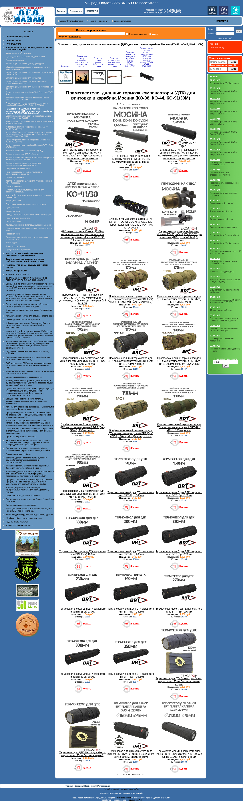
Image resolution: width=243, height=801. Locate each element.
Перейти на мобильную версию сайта (121, 789)
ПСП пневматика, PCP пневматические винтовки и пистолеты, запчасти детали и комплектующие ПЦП (29, 365)
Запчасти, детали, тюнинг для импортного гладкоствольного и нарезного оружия (23, 164)
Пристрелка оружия (14, 186)
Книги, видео (11, 243)
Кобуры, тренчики (13, 201)
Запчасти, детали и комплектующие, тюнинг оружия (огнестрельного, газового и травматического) (26, 460)
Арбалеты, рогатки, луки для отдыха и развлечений (29, 316)
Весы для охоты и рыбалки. (18, 454)
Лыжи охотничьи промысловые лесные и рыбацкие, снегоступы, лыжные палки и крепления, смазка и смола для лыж (30, 431)
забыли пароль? (224, 38)
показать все (138, 104)
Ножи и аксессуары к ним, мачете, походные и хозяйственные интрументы (25, 173)
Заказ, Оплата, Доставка (71, 21)
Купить (87, 170)
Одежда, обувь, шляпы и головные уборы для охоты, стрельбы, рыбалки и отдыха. (27, 305)
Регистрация (76, 11)
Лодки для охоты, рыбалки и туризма (23, 495)
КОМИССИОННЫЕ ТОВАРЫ (19, 525)
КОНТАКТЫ (92, 11)
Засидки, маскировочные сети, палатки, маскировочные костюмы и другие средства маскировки (26, 401)
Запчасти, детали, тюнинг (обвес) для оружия (25, 64)
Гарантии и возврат (98, 21)
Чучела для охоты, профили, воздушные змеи (25, 57)
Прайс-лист (90, 786)
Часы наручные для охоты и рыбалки (23, 319)
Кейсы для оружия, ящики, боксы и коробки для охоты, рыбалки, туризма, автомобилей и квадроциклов (28, 325)
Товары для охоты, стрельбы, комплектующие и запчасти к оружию (82, 61)
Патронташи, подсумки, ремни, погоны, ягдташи (26, 204)
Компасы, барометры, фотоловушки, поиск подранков (28, 225)
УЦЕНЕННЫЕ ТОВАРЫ (17, 522)
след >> (126, 104)
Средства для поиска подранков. (21, 505)
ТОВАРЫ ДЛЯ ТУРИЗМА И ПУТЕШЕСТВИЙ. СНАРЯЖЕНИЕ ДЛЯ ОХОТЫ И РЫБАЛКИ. (26, 279)
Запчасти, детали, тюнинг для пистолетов (23, 78)
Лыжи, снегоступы (13, 221)
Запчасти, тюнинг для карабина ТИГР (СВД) (24, 151)
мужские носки (124, 798)
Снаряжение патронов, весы (18, 169)
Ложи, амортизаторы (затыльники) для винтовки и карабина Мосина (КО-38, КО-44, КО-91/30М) (27, 104)
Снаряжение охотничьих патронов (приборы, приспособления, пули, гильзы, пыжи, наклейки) (28, 449)
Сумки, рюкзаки (12, 208)
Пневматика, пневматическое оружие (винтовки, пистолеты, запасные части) (28, 358)
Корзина (79, 786)
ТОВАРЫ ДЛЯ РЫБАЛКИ (17, 274)
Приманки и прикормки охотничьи (21, 437)
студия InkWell (135, 800)
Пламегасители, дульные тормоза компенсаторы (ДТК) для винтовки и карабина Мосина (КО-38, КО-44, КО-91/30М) (147, 57)
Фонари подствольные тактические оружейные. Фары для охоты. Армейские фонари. (28, 467)
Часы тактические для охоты (18, 218)
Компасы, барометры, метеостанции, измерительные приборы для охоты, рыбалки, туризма (27, 489)
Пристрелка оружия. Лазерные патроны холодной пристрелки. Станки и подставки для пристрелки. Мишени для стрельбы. (29, 415)
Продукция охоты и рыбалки (18, 250)
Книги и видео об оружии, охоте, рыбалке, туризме (29, 514)
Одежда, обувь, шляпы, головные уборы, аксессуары (28, 215)
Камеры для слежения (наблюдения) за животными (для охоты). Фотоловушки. (30, 408)
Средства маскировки (15, 60)
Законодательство (122, 21)
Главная (61, 11)
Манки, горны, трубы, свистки (18, 53)
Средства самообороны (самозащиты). (24, 377)
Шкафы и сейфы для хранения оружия (24, 518)
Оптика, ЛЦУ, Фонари (15, 177)
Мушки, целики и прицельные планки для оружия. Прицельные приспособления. (29, 510)
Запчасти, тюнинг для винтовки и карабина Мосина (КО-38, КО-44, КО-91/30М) (27, 99)
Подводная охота (13, 234)
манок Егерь (75, 36)
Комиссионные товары (15, 246)
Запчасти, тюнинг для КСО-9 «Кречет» (22, 154)
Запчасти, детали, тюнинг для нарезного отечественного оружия (114, 62)
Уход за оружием (13, 211)
